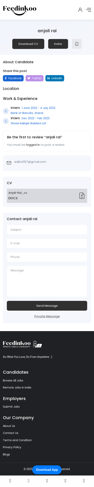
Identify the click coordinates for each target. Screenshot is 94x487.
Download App (47, 469)
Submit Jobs (11, 407)
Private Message (47, 316)
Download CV (28, 44)
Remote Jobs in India (17, 387)
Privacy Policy (12, 447)
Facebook (13, 78)
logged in (33, 145)
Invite (58, 44)
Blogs (6, 454)
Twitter (34, 78)
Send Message (47, 306)
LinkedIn (54, 78)
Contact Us (10, 433)
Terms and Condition (17, 440)
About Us (9, 426)
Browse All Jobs (13, 380)
